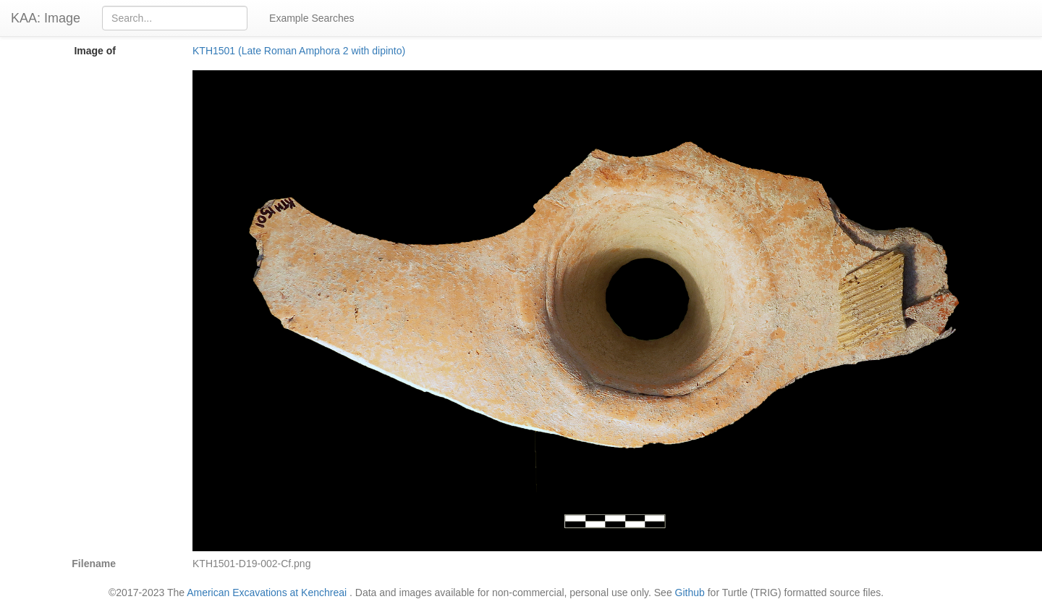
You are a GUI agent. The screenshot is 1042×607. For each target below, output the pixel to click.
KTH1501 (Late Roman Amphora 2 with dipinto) (298, 50)
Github (690, 592)
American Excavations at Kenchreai (267, 592)
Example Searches (312, 18)
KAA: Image (45, 18)
